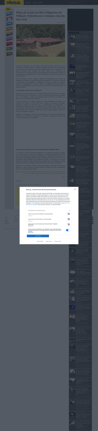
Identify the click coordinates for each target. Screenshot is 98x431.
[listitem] (49, 210)
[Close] (75, 189)
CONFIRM (38, 235)
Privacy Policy (57, 241)
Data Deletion (40, 241)
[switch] (68, 214)
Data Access (49, 241)
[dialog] (49, 215)
